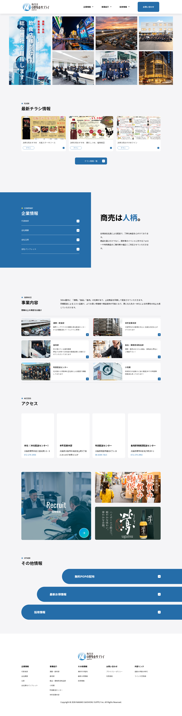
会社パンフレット (28, 249)
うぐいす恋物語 (140, 676)
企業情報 (88, 6)
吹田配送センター (56, 690)
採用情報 (125, 6)
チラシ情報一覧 (91, 161)
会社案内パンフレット (29, 685)
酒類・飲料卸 (54, 671)
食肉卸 (52, 676)
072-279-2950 (30, 454)
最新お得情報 (83, 676)
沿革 (23, 681)
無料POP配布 (83, 671)
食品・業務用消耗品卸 (58, 681)
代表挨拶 (25, 220)
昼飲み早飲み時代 (141, 671)
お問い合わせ (148, 6)
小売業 (52, 685)
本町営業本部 (54, 695)
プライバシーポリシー (114, 671)
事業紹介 (106, 6)
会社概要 (25, 230)
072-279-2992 (137, 454)
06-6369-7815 (101, 454)
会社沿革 (25, 239)
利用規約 (109, 676)
